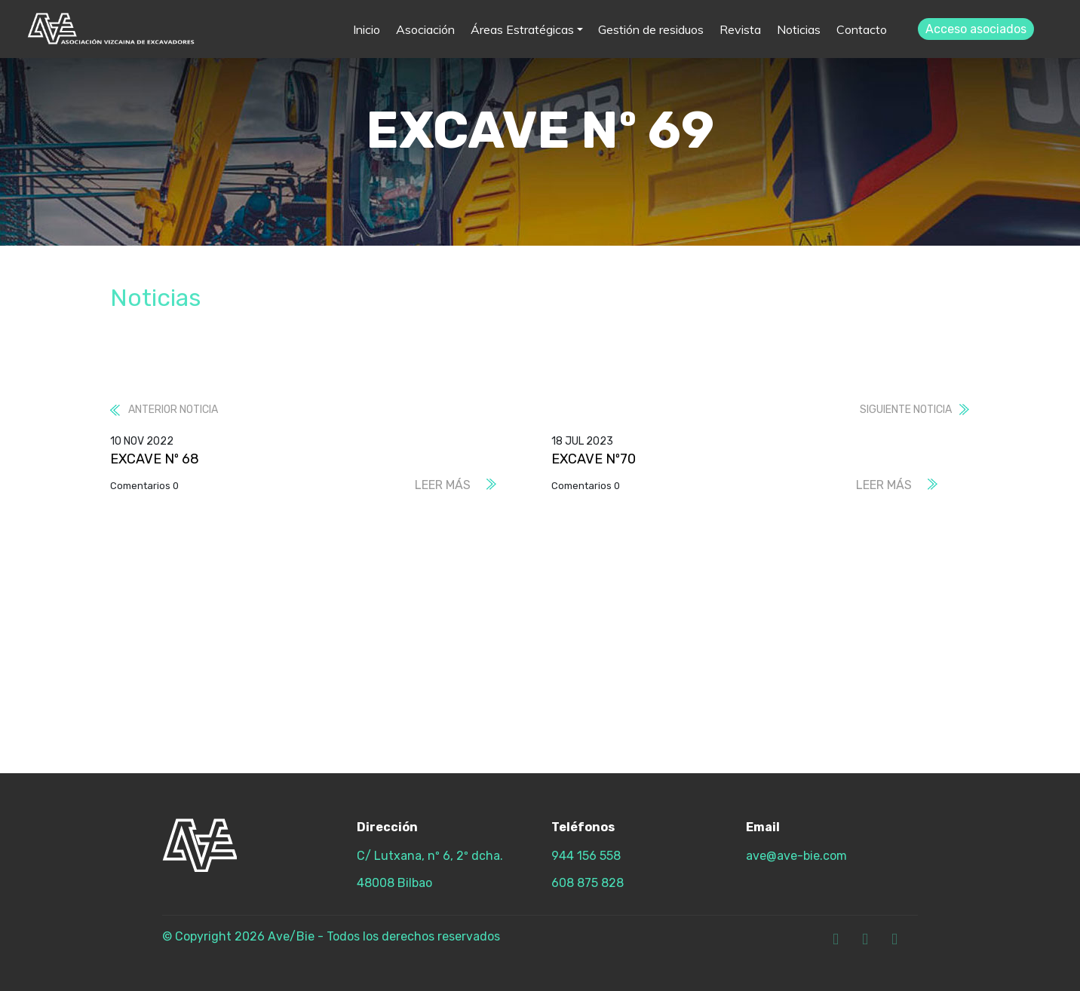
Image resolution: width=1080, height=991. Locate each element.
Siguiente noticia (906, 409)
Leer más (443, 485)
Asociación (425, 29)
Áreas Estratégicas (522, 29)
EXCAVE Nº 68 (154, 459)
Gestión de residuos (651, 29)
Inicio (366, 29)
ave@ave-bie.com (796, 856)
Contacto (861, 29)
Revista (740, 29)
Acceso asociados (975, 29)
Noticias (799, 29)
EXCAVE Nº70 (593, 459)
